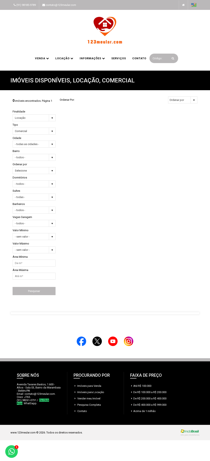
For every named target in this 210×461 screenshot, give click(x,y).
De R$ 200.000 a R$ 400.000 (148, 398)
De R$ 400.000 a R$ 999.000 (148, 404)
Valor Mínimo (21, 230)
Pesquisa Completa (88, 404)
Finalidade (19, 111)
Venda (42, 58)
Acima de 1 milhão (143, 411)
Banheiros (19, 204)
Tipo (15, 124)
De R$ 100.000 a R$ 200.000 (148, 392)
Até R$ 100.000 (141, 385)
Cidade (17, 138)
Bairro (16, 151)
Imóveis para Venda (88, 385)
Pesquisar (34, 291)
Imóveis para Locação (89, 392)
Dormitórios (20, 177)
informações (92, 58)
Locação (64, 58)
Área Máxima (20, 270)
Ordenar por (20, 164)
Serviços (118, 58)
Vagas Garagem (22, 217)
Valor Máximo (21, 243)
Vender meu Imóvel (87, 398)
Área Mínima (20, 256)
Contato (139, 58)
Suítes (16, 190)
